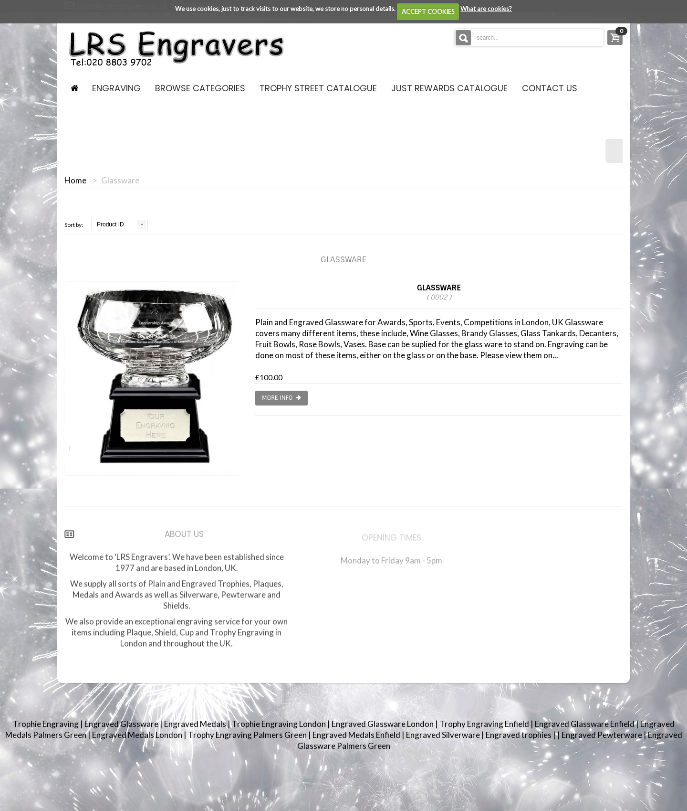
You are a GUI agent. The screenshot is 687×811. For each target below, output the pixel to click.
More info (281, 398)
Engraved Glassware (122, 724)
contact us (549, 88)
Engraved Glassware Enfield (585, 724)
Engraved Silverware (443, 735)
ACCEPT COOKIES (428, 11)
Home (75, 180)
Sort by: (73, 224)
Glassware (439, 292)
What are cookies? (486, 8)
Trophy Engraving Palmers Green (248, 735)
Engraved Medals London (138, 735)
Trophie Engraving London (279, 724)
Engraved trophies (519, 735)
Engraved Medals (196, 724)
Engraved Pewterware (603, 735)
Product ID (110, 224)
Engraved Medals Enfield (357, 735)
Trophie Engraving (46, 724)
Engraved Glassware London (383, 724)
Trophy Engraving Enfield (485, 724)
